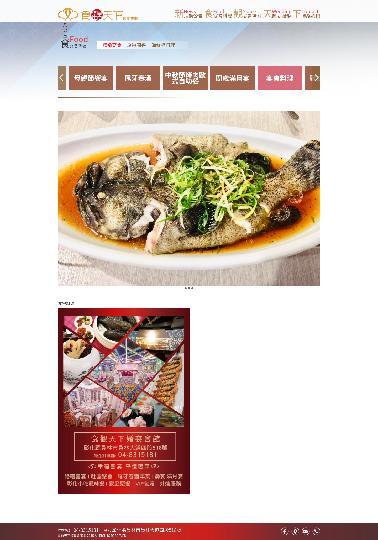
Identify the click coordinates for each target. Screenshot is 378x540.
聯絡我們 (310, 15)
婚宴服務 (281, 15)
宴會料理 (222, 15)
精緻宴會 (112, 44)
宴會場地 (252, 15)
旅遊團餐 (136, 44)
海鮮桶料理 (163, 44)
